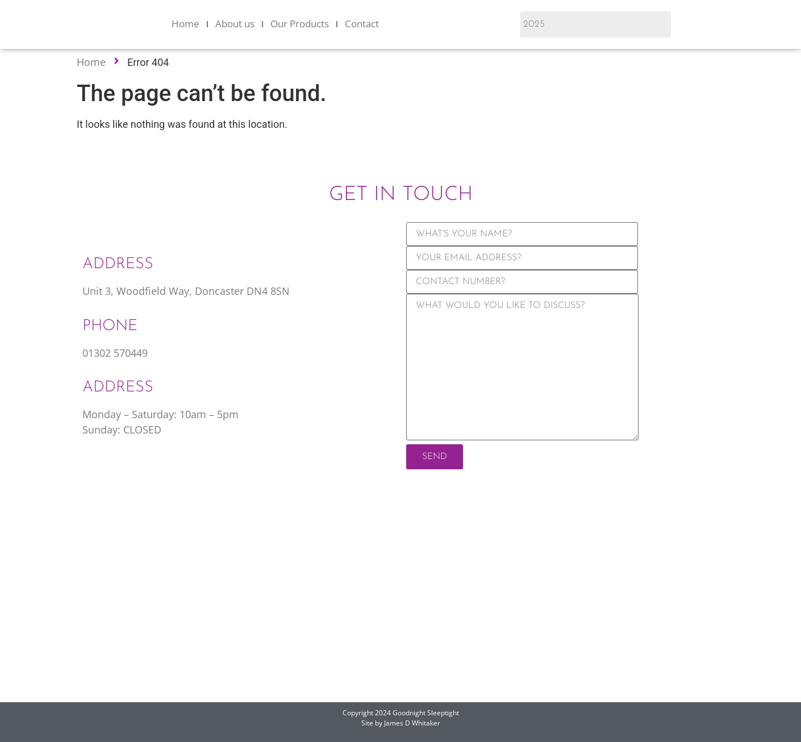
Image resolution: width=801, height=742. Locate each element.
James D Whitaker (412, 723)
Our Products (299, 23)
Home (185, 23)
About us (235, 23)
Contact (362, 23)
